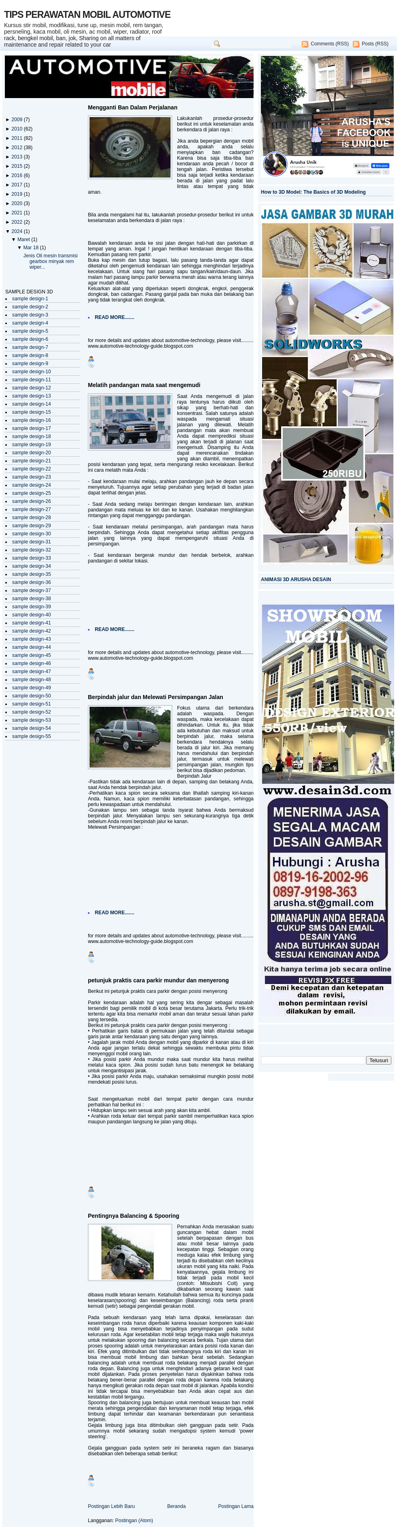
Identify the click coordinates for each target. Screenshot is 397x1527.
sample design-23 (31, 477)
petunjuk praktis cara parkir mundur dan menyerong (158, 980)
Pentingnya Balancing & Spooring (133, 1216)
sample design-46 (31, 663)
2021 (17, 213)
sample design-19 (31, 444)
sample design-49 (31, 688)
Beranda (176, 1506)
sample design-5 (30, 331)
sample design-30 (31, 534)
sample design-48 (31, 679)
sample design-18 (31, 436)
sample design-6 (30, 339)
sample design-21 (31, 461)
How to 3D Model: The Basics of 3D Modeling (313, 192)
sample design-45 (31, 655)
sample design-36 (31, 582)
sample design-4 (30, 323)
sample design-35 (31, 574)
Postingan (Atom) (134, 1520)
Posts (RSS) (375, 44)
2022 (17, 222)
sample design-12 (31, 388)
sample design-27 (31, 509)
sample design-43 (31, 639)
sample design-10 (31, 371)
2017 (17, 185)
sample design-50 (31, 696)
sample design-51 (31, 704)
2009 (17, 119)
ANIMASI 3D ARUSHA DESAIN (296, 579)
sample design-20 (31, 453)
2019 (17, 194)
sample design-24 (31, 485)
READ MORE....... (114, 317)
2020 (17, 203)
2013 (17, 157)
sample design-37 (31, 590)
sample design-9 (30, 363)
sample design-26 (31, 501)
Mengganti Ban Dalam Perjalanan (132, 107)
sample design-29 (31, 525)
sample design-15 (31, 412)
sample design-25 (31, 493)
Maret (24, 239)
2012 (17, 147)
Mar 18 (31, 247)
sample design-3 (30, 315)
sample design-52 (31, 712)
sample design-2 (30, 307)
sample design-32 (31, 550)
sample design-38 (31, 598)
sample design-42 (31, 631)
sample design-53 (31, 720)
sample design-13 (31, 396)
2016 (17, 175)
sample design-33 (31, 558)
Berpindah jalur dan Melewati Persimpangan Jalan (155, 697)
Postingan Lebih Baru (111, 1506)
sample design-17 (31, 428)
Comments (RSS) (330, 44)
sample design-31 (31, 542)
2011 (17, 138)
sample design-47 (31, 671)
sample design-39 (31, 607)
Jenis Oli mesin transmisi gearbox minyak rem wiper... (50, 261)
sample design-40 (31, 615)
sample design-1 (30, 299)
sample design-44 (31, 647)
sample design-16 (31, 420)
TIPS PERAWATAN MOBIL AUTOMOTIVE (87, 14)
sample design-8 (30, 355)
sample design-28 (31, 517)
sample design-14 (31, 404)
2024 (17, 231)
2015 (17, 166)
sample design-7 (30, 347)
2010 (17, 129)
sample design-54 (31, 728)
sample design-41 (31, 623)
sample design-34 (31, 566)
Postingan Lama (236, 1506)
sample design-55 (31, 736)
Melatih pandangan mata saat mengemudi (144, 385)
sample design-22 (31, 469)
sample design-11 (31, 380)
